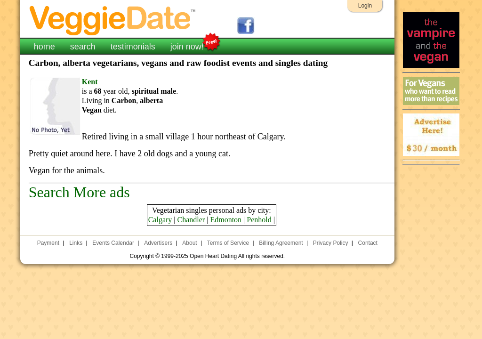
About (189, 243)
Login (365, 5)
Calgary (160, 220)
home (44, 46)
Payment (48, 243)
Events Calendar (113, 243)
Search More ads (79, 192)
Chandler (191, 220)
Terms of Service (228, 243)
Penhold (259, 220)
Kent (90, 82)
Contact (368, 243)
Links (75, 243)
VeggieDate (113, 20)
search (83, 46)
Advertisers (158, 243)
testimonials (133, 46)
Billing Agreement (281, 243)
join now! (187, 46)
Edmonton (225, 220)
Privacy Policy (330, 243)
